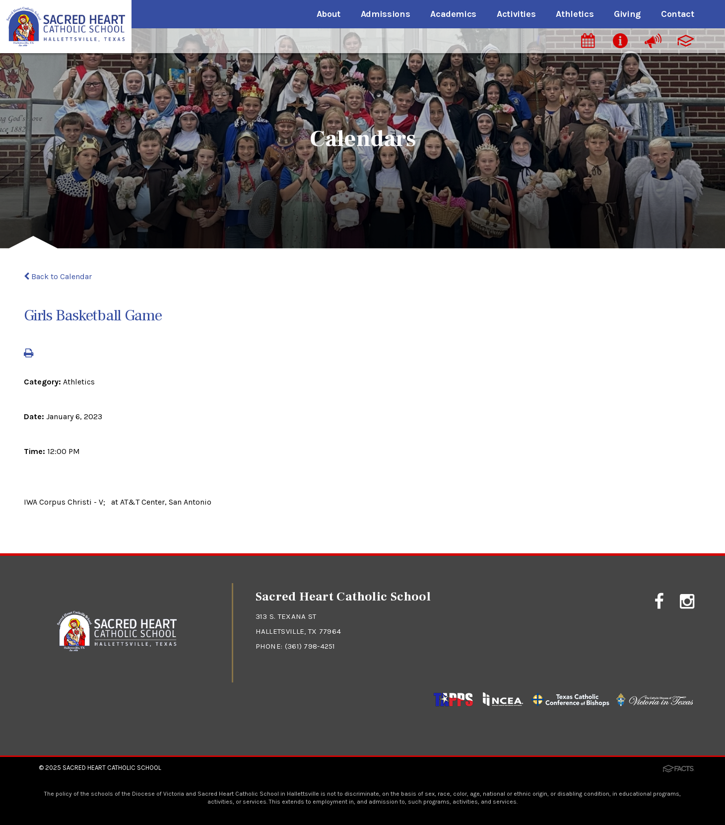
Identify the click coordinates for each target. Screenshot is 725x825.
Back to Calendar (58, 276)
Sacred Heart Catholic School (112, 767)
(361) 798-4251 (310, 646)
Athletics (574, 13)
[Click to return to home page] (117, 648)
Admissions (385, 13)
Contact (677, 13)
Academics (453, 13)
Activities (516, 13)
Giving (627, 13)
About (328, 13)
